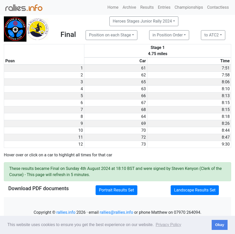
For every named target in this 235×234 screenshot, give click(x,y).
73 (143, 144)
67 (143, 102)
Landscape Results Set (195, 190)
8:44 (226, 130)
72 (143, 137)
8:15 (226, 102)
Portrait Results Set (116, 190)
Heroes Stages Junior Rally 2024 (142, 21)
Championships (189, 7)
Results (147, 7)
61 (143, 68)
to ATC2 (211, 35)
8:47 (226, 137)
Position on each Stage (110, 35)
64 (143, 116)
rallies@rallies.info (116, 212)
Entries (164, 7)
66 (143, 95)
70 (143, 130)
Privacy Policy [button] (168, 224)
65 (143, 81)
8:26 (226, 123)
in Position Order (167, 35)
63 (143, 88)
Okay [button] (219, 225)
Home (112, 7)
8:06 (226, 81)
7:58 (226, 75)
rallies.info (65, 212)
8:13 (226, 95)
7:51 (226, 68)
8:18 (226, 116)
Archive (129, 7)
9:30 (226, 144)
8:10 (226, 88)
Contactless (218, 7)
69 (143, 123)
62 (143, 75)
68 (143, 109)
